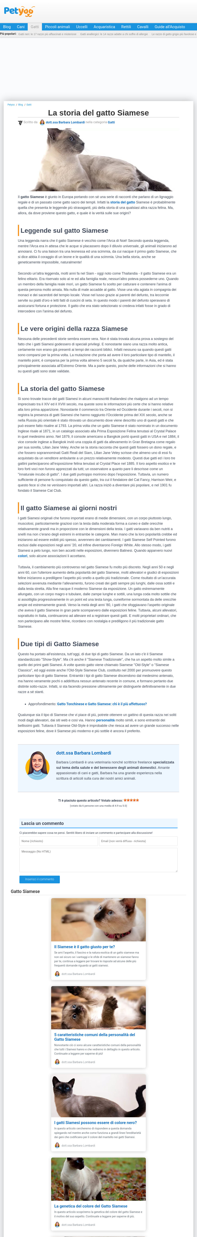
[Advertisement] (98, 69)
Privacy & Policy (67, 1209)
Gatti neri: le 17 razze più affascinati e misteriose (47, 34)
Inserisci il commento (39, 879)
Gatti (35, 26)
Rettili (126, 26)
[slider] (131, 800)
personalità (105, 720)
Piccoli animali (57, 26)
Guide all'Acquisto (170, 26)
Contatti (29, 1209)
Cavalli (143, 26)
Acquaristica (104, 26)
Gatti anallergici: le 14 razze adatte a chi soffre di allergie (114, 34)
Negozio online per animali (127, 1209)
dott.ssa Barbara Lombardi (65, 122)
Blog (7, 26)
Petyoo (19, 11)
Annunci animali (159, 1209)
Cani (21, 26)
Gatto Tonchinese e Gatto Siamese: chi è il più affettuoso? (102, 704)
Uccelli (82, 26)
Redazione (45, 1209)
